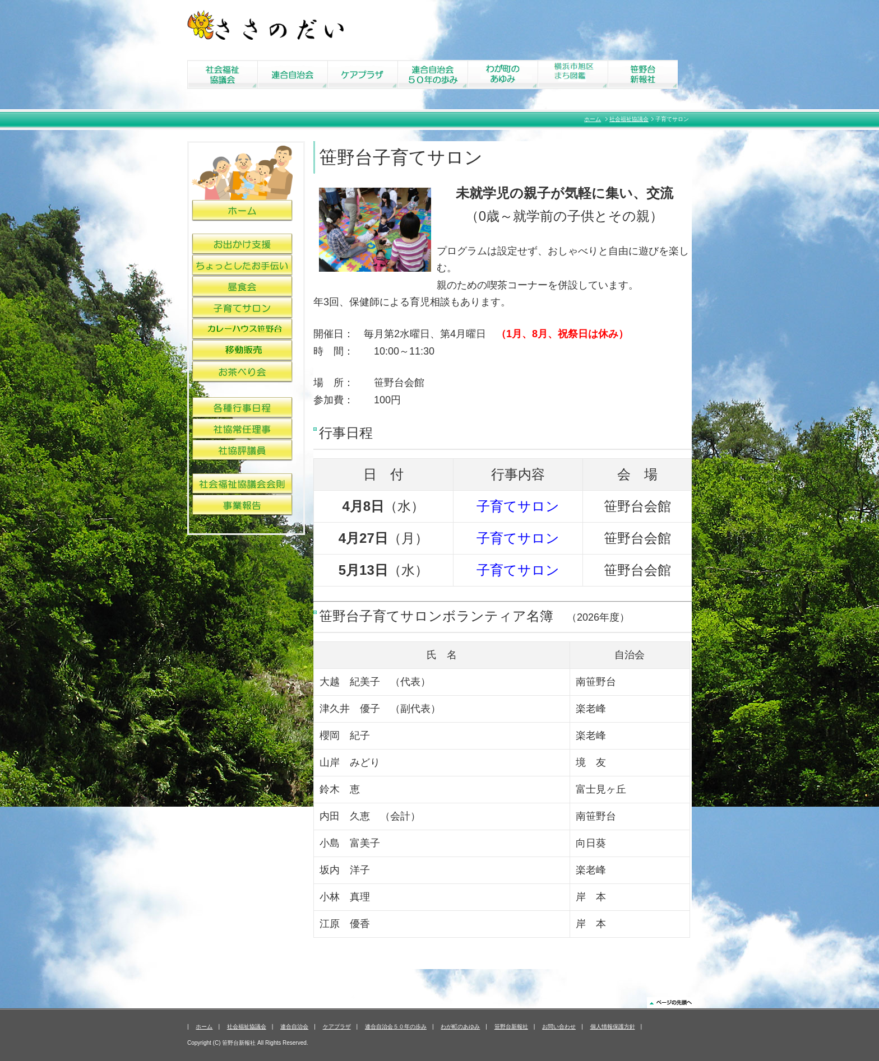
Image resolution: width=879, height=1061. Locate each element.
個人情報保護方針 (612, 1026)
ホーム (592, 119)
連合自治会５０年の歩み (396, 1026)
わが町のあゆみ (460, 1026)
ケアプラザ (337, 1026)
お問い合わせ (559, 1026)
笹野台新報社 (511, 1026)
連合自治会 (294, 1026)
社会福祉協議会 (629, 119)
